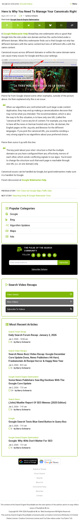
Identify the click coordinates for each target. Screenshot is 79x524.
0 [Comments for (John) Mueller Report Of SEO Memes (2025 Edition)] (11, 409)
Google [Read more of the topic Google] (12, 418)
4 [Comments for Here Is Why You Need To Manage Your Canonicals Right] (20, 16)
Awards (40, 478)
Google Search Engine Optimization (24, 20)
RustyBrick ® (32, 511)
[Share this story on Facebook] (6, 25)
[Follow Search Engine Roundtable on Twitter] (39, 255)
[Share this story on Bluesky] (50, 25)
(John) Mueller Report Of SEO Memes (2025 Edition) (37, 402)
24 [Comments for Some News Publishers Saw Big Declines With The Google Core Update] (11, 390)
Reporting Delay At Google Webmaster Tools (32, 195)
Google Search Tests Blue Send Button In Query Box (37, 421)
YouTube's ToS (66, 518)
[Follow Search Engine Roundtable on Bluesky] (44, 255)
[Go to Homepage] (17, 4)
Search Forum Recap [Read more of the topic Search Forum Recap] (17, 332)
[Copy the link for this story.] (72, 25)
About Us (39, 482)
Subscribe (63, 262)
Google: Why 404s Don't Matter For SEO (30, 440)
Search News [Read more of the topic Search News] (14, 399)
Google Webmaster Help (15, 33)
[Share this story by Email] (61, 25)
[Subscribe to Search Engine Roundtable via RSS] (55, 255)
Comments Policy (39, 487)
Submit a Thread (39, 469)
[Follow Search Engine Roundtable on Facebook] (33, 255)
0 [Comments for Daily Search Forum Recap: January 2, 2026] (11, 342)
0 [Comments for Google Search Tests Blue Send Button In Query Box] (11, 429)
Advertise (39, 491)
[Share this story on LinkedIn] (39, 25)
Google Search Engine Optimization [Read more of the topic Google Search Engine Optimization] (24, 377)
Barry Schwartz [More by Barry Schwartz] (23, 342)
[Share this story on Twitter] (17, 25)
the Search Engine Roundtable (24, 505)
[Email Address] (33, 262)
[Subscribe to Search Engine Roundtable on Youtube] (49, 255)
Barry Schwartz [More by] (32, 16)
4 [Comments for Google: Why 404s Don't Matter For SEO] (11, 448)
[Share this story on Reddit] (28, 25)
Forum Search (39, 474)
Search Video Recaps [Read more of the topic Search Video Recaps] (18, 351)
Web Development (48, 511)
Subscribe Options (39, 269)
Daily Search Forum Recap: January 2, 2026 (33, 335)
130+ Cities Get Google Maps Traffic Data (33, 191)
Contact (39, 496)
